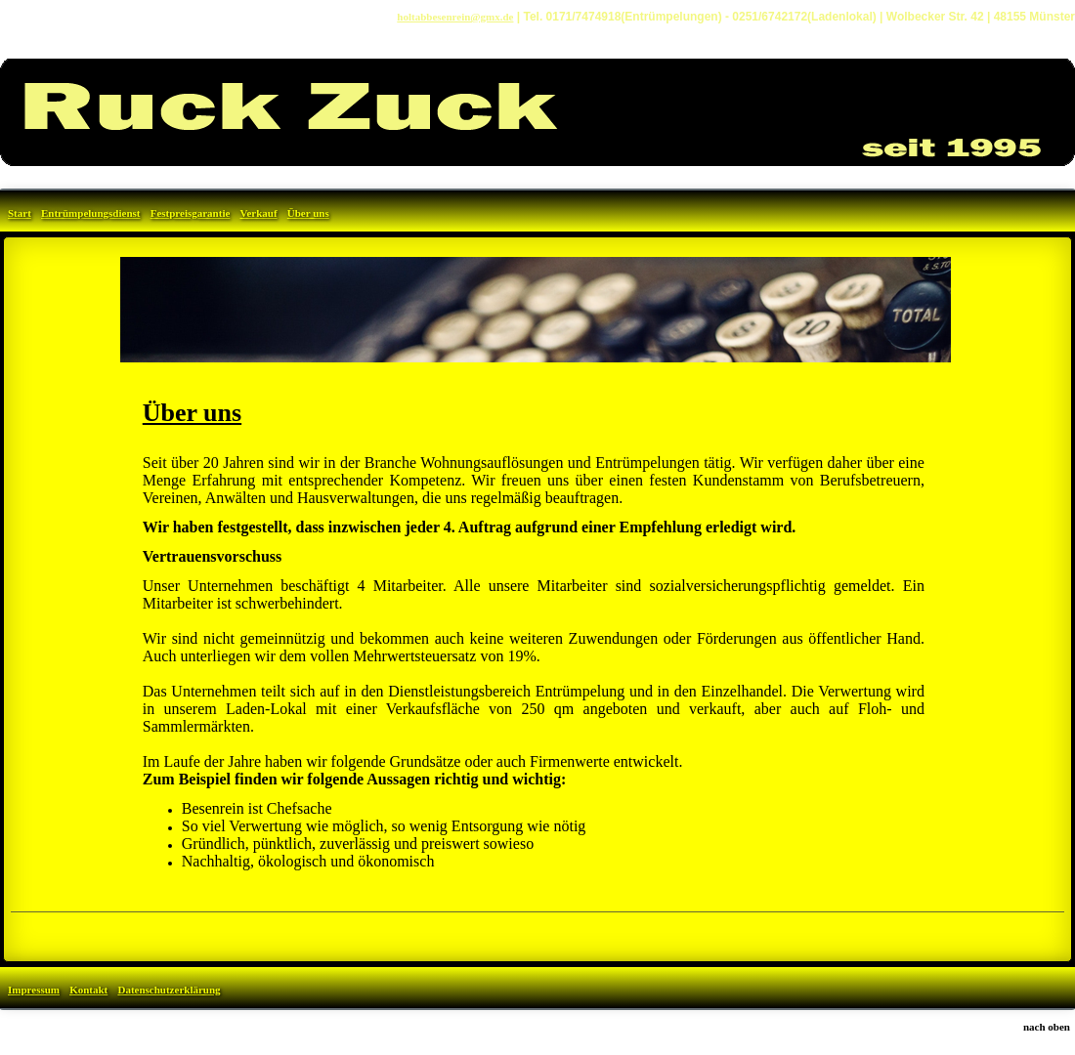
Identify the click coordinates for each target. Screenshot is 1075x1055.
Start (19, 213)
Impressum (34, 989)
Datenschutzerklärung (168, 989)
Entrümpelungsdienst (90, 213)
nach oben (1046, 1027)
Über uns (308, 213)
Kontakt (88, 989)
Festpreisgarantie (190, 213)
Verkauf (259, 213)
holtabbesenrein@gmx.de (455, 16)
